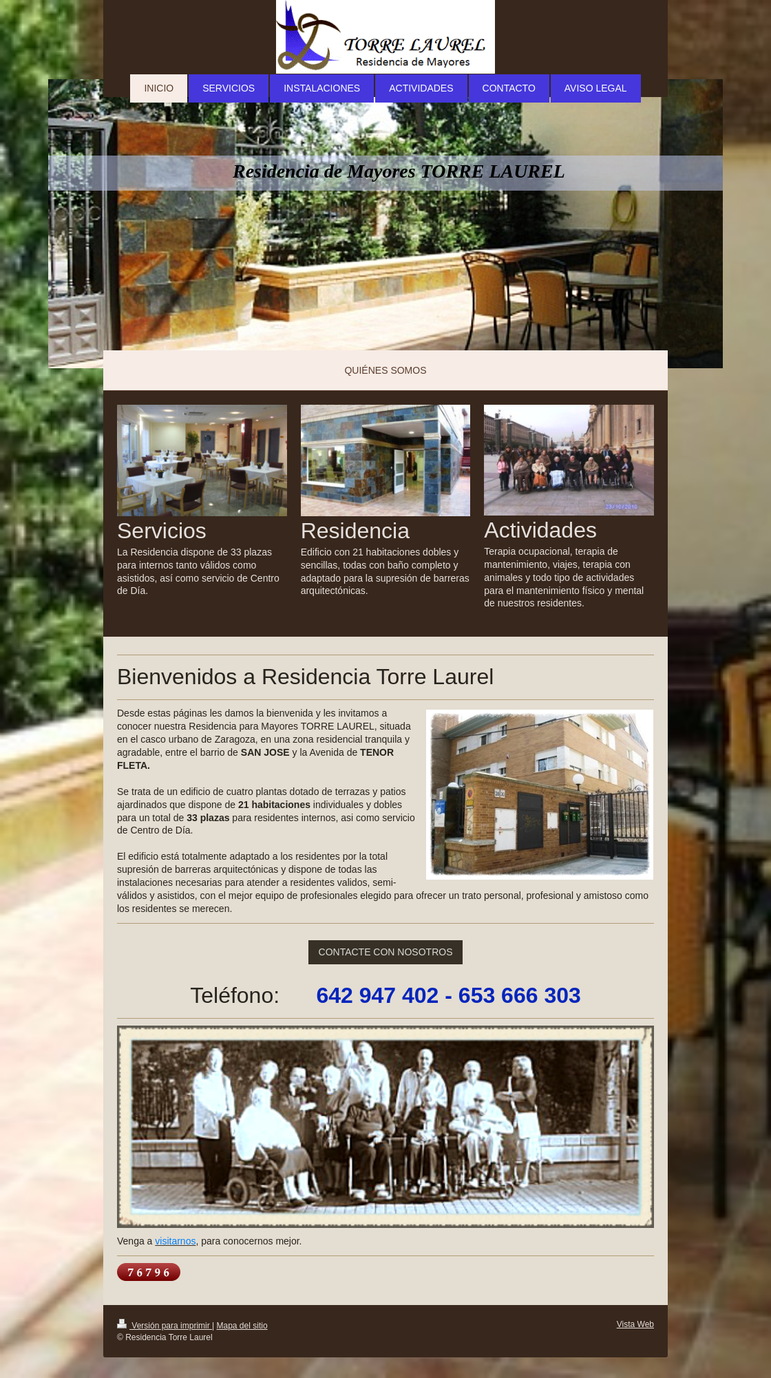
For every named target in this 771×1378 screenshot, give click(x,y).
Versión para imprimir (164, 1326)
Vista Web (635, 1324)
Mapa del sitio (242, 1326)
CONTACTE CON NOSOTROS (386, 951)
